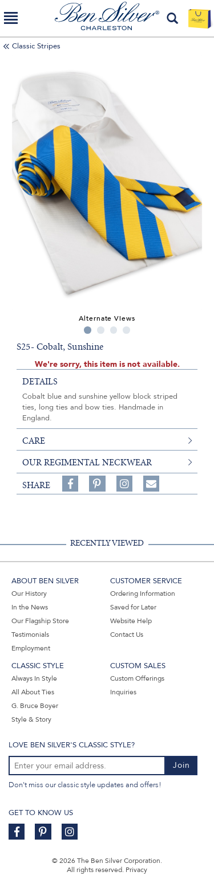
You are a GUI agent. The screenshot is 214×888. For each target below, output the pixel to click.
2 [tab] (100, 330)
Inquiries (123, 692)
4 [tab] (126, 330)
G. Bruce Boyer (34, 705)
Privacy (136, 869)
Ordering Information (142, 593)
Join (181, 765)
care (33, 440)
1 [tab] (87, 330)
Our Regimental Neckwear (87, 462)
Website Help (131, 620)
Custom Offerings (137, 678)
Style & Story (31, 719)
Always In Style (34, 678)
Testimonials (30, 634)
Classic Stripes (36, 46)
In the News (29, 607)
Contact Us (126, 634)
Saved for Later (133, 607)
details (40, 381)
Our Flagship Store (40, 620)
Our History (29, 593)
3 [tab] (114, 330)
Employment (30, 648)
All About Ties (32, 692)
